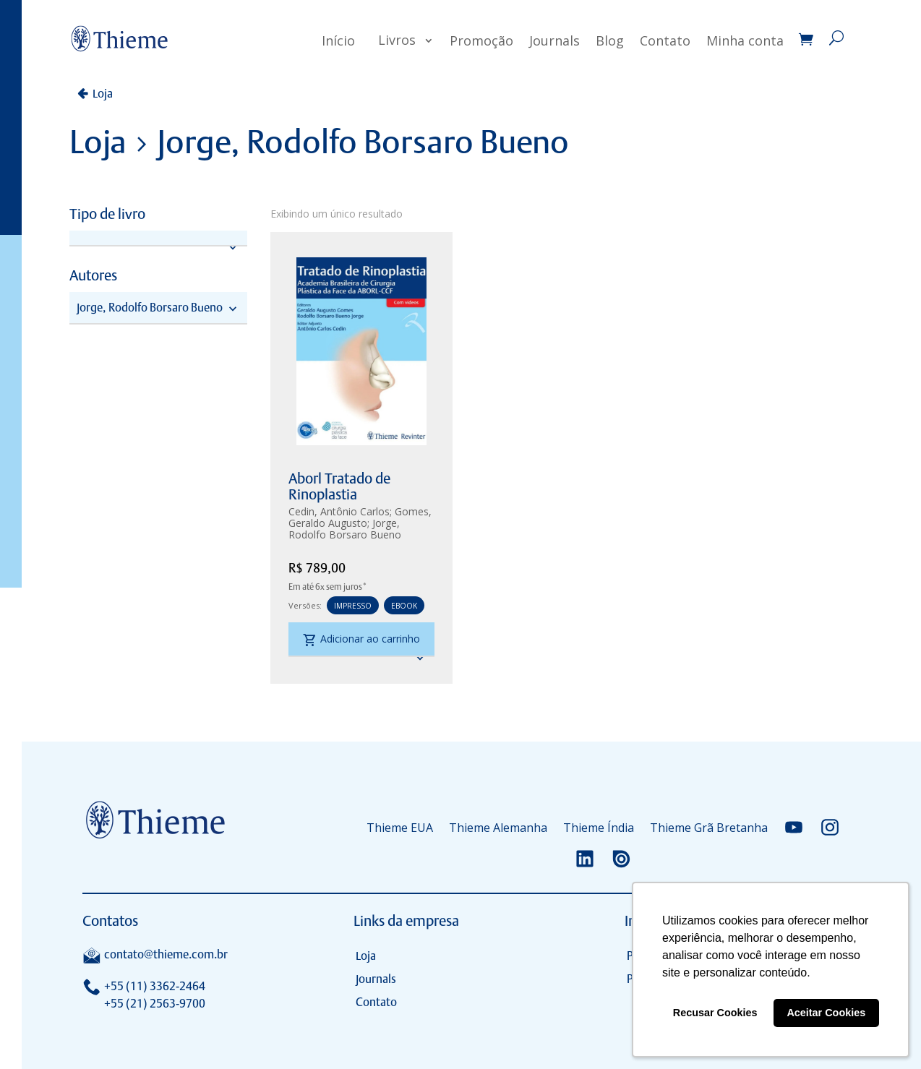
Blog (610, 40)
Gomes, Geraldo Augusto (360, 517)
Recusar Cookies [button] (715, 1012)
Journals (554, 40)
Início (338, 40)
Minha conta (745, 40)
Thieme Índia (598, 828)
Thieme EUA (400, 828)
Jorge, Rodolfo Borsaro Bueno (344, 528)
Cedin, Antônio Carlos (339, 511)
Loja (103, 93)
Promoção (481, 40)
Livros (397, 39)
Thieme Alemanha (498, 828)
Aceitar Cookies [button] (826, 1012)
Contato (665, 40)
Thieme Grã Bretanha (709, 828)
